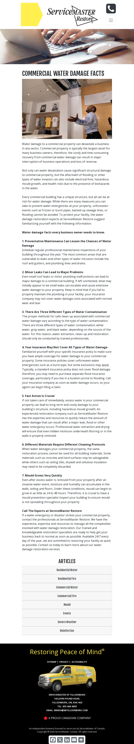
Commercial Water (67, 587)
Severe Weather (67, 622)
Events (67, 613)
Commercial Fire (67, 596)
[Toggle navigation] (111, 20)
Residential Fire (67, 578)
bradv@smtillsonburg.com (71, 710)
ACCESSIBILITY (79, 661)
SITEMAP (51, 661)
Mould (67, 604)
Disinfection (67, 630)
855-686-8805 (70, 706)
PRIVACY (64, 661)
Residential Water (67, 570)
